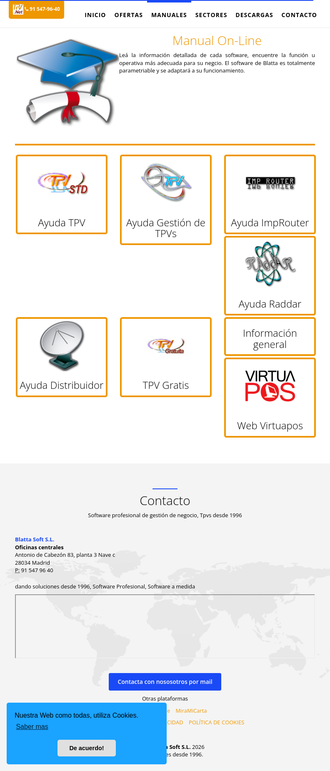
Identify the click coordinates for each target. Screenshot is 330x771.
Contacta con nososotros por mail (165, 682)
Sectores (211, 15)
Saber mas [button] (32, 726)
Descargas (254, 15)
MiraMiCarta (191, 710)
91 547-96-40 (42, 9)
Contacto (299, 15)
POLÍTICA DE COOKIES (216, 722)
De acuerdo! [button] (86, 748)
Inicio (95, 15)
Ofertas (128, 15)
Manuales (169, 15)
